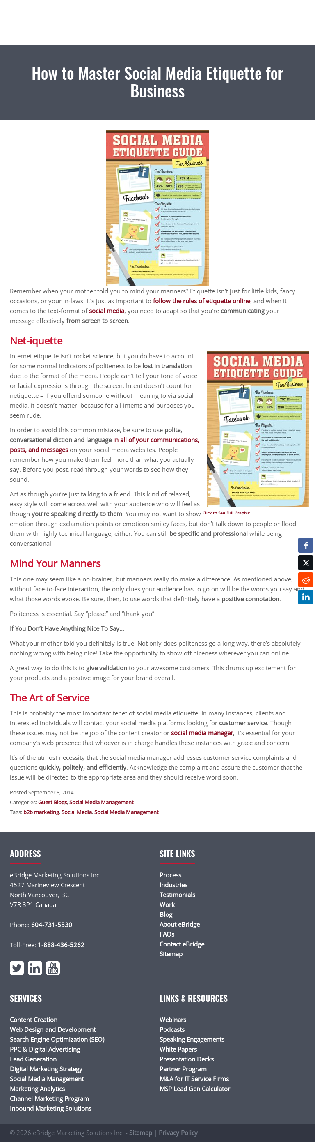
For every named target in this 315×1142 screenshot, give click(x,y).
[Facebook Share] (305, 545)
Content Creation (33, 1019)
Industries (173, 885)
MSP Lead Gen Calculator (195, 1088)
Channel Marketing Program (49, 1098)
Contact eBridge (182, 944)
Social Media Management (101, 802)
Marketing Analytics (37, 1088)
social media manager (202, 733)
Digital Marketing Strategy (46, 1069)
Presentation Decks (187, 1059)
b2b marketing (41, 812)
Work (167, 904)
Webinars (173, 1019)
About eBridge (180, 924)
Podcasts (172, 1029)
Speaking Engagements (192, 1039)
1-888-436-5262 (61, 945)
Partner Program (183, 1069)
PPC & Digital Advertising (45, 1049)
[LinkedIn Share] (305, 597)
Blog (166, 914)
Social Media (77, 812)
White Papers (178, 1049)
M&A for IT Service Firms (194, 1079)
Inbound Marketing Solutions (50, 1108)
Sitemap (171, 954)
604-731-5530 (51, 925)
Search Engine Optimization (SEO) (57, 1039)
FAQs (167, 934)
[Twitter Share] (305, 562)
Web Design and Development (53, 1029)
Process (170, 875)
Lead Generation (33, 1059)
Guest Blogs (52, 802)
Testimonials (177, 895)
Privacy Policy (178, 1132)
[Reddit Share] (305, 579)
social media (106, 311)
